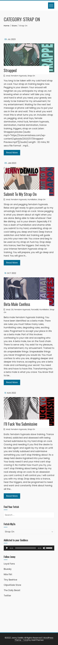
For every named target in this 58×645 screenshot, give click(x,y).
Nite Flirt (8, 574)
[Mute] (44, 548)
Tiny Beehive (10, 579)
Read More (12, 152)
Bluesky (8, 569)
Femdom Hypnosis (19, 75)
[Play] (7, 548)
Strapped (10, 70)
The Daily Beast (12, 590)
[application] (29, 548)
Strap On (31, 75)
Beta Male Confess (17, 304)
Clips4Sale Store (12, 585)
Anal (8, 75)
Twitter (7, 595)
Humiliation (32, 199)
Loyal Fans (9, 563)
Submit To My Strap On (20, 194)
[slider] (25, 548)
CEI (12, 309)
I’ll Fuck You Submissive (20, 424)
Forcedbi (34, 309)
